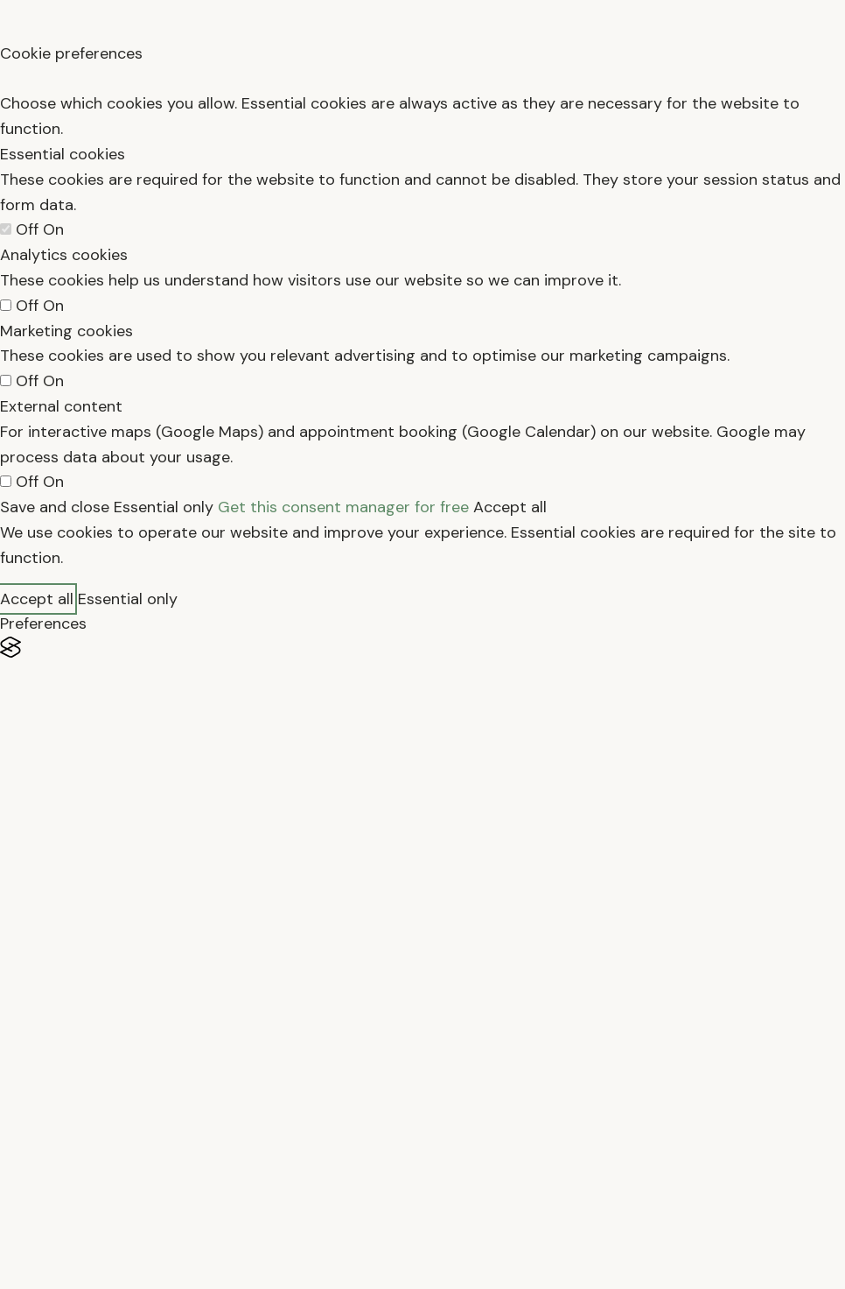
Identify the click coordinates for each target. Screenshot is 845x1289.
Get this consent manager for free (343, 507)
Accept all (510, 507)
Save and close (54, 507)
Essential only (163, 507)
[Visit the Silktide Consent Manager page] (422, 648)
